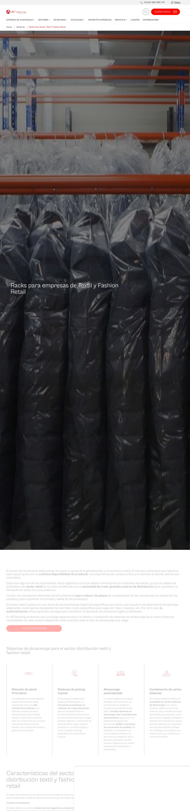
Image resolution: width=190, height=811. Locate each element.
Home (9, 27)
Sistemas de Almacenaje (20, 20)
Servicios (121, 20)
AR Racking (60, 20)
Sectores (44, 20)
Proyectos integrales (100, 20)
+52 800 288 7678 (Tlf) (154, 2)
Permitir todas (163, 705)
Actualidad (78, 20)
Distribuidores (151, 20)
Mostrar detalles (22, 720)
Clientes (135, 20)
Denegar (163, 713)
